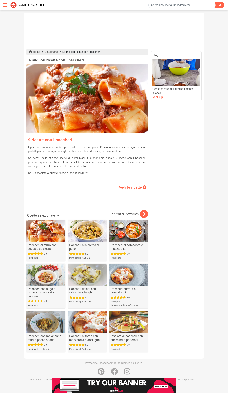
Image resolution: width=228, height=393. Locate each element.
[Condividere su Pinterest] (101, 373)
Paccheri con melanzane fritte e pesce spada (44, 338)
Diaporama (51, 51)
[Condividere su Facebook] (114, 373)
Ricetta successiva (129, 214)
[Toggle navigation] (5, 5)
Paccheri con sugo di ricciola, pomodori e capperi (42, 292)
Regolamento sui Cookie (42, 379)
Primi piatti (33, 258)
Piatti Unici (86, 258)
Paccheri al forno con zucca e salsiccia (42, 247)
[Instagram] (127, 373)
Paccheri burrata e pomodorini (123, 290)
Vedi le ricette (132, 187)
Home (34, 51)
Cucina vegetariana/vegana (124, 305)
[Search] (219, 5)
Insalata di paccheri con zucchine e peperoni (127, 338)
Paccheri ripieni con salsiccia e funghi (82, 290)
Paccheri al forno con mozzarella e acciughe (84, 338)
